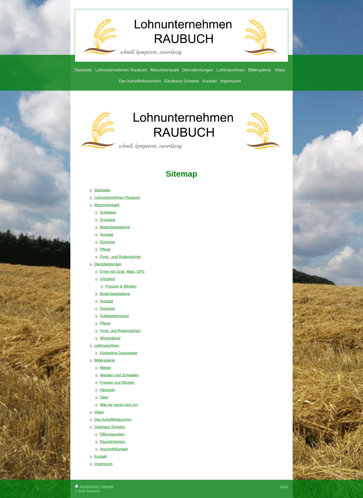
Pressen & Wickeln (120, 286)
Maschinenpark (106, 205)
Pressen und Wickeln (117, 382)
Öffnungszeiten (112, 434)
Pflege (105, 249)
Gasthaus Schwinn (109, 427)
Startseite (102, 190)
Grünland (107, 220)
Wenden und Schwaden (119, 375)
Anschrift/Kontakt (114, 449)
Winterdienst (110, 338)
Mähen (105, 368)
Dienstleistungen (108, 264)
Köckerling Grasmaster (119, 353)
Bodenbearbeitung (115, 227)
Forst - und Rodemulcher (120, 257)
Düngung (107, 242)
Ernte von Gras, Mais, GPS (122, 272)
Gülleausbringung (114, 316)
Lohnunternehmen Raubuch (117, 198)
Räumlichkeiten (112, 442)
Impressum (103, 464)
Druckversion (87, 486)
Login (284, 486)
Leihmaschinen (106, 345)
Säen (104, 397)
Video (99, 412)
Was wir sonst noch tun (119, 405)
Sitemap (107, 486)
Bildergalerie (104, 360)
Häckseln (107, 390)
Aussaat (106, 235)
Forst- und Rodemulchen (120, 331)
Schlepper (108, 212)
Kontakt (100, 456)
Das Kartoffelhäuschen (113, 419)
